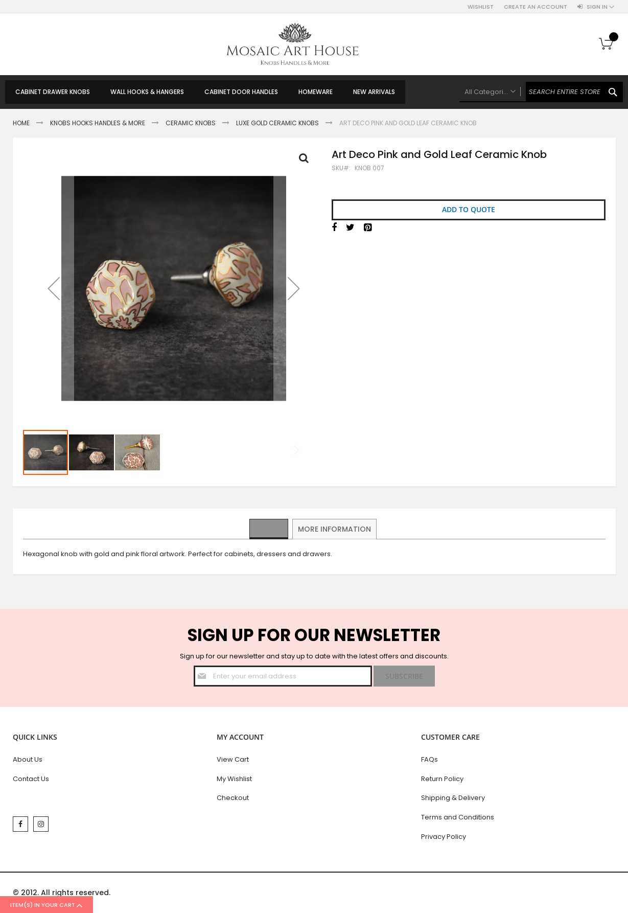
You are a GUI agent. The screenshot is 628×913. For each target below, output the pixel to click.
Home (21, 123)
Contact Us (31, 779)
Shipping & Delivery (453, 798)
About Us (27, 759)
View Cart (233, 759)
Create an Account (535, 7)
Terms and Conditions (457, 817)
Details (269, 528)
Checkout (233, 798)
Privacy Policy (443, 836)
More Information (334, 528)
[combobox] (541, 92)
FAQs (429, 759)
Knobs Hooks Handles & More (97, 123)
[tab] (269, 529)
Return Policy (442, 779)
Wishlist (481, 7)
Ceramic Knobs (191, 123)
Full (306, 160)
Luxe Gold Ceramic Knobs (277, 123)
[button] (53, 288)
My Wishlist (234, 779)
